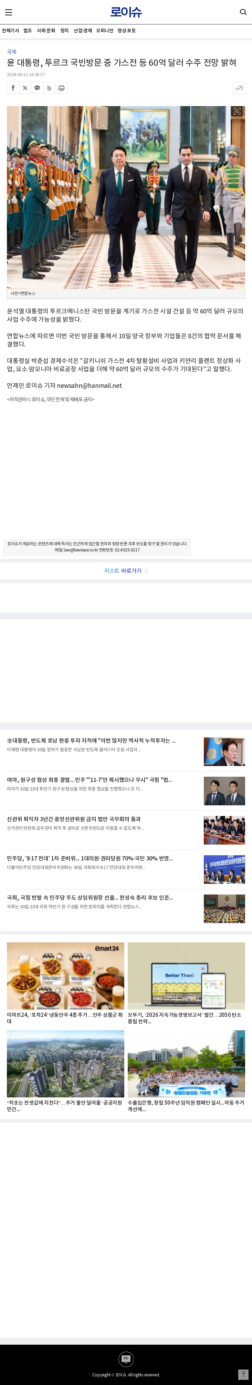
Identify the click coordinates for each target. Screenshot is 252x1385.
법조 (27, 31)
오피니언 (104, 31)
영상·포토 (126, 31)
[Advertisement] (126, 477)
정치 (64, 31)
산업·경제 (83, 31)
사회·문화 (46, 31)
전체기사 (10, 31)
